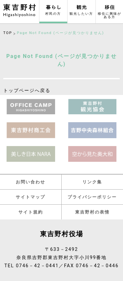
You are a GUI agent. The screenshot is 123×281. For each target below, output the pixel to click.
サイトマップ (30, 197)
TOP (7, 33)
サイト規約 (30, 212)
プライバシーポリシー (92, 197)
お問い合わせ (30, 181)
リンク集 (92, 181)
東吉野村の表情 (92, 212)
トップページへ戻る (27, 90)
